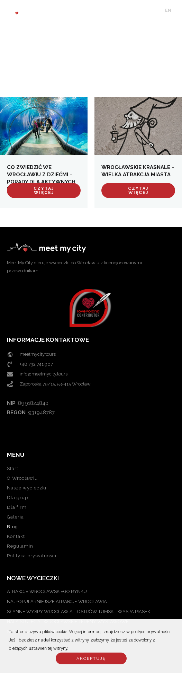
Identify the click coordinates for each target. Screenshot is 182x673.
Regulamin (20, 546)
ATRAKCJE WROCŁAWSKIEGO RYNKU (47, 591)
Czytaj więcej (44, 190)
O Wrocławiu (22, 478)
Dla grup (17, 497)
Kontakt (16, 536)
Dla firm (17, 507)
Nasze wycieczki (26, 487)
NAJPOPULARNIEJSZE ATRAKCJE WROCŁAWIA (57, 601)
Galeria (15, 517)
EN (168, 10)
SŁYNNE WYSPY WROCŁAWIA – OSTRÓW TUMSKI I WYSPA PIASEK (78, 611)
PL (177, 10)
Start (12, 468)
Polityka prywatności (31, 555)
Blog (12, 526)
